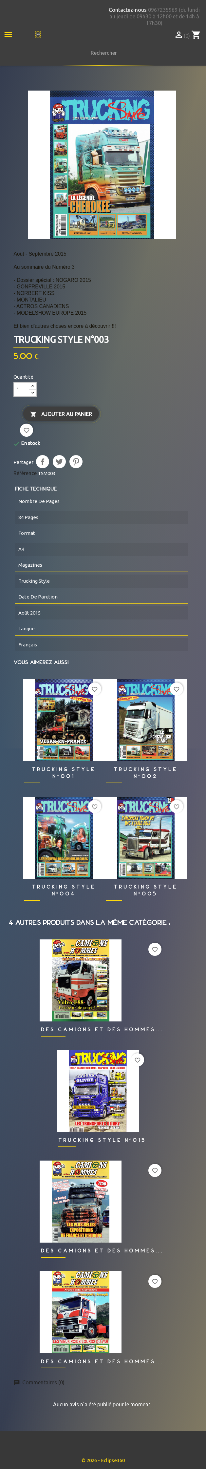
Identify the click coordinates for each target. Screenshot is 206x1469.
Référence (25, 473)
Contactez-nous (128, 10)
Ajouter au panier (61, 414)
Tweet (59, 461)
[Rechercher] (102, 52)
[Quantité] (21, 389)
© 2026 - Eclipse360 (103, 1460)
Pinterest (76, 461)
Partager (42, 461)
